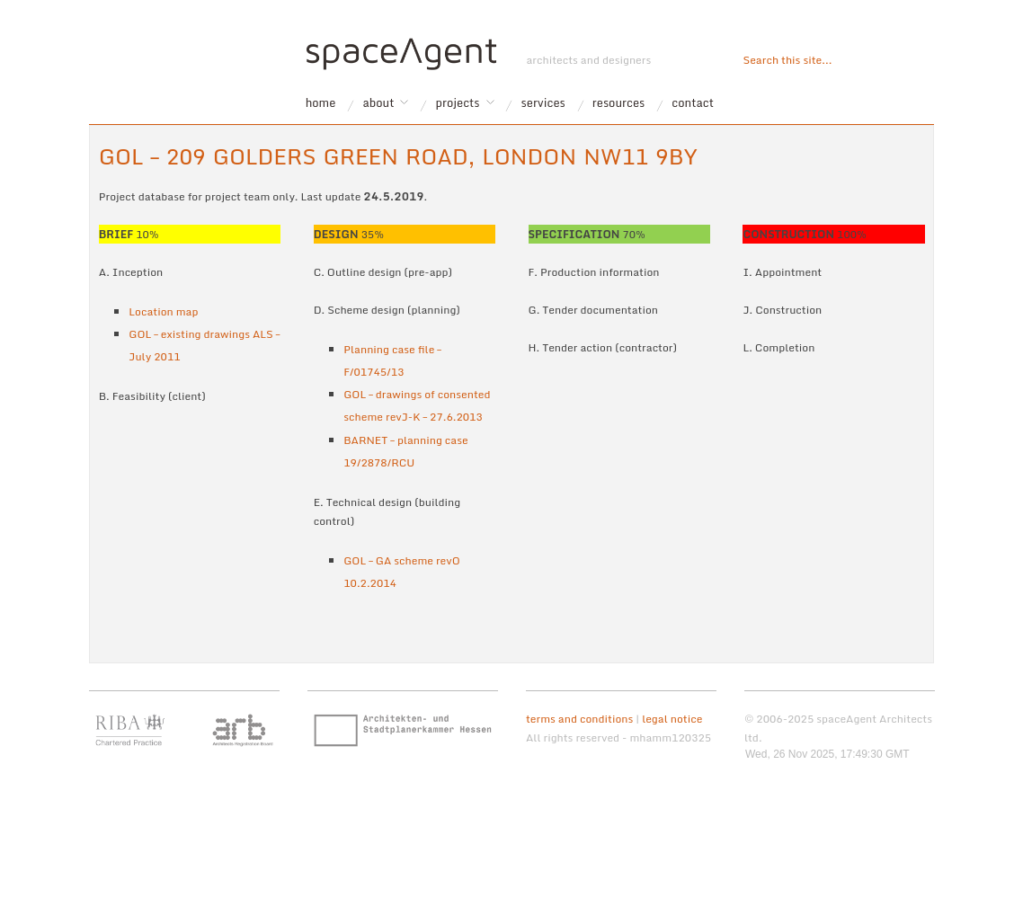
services (543, 103)
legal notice (672, 718)
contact (693, 103)
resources (618, 103)
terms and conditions (579, 718)
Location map (163, 311)
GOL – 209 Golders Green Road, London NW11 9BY (398, 155)
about (378, 103)
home (321, 103)
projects (458, 103)
